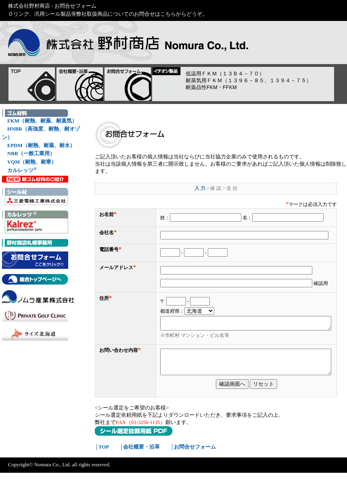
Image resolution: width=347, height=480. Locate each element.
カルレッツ (22, 169)
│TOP (102, 454)
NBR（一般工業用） (31, 153)
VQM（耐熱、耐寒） (31, 162)
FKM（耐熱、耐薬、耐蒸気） (42, 121)
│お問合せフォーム (193, 454)
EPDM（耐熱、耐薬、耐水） (41, 145)
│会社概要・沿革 (139, 454)
